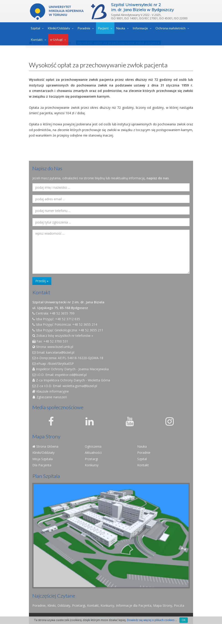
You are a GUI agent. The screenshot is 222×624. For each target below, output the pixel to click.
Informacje (140, 28)
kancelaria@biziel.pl (60, 352)
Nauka (120, 28)
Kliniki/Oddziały (59, 28)
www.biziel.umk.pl (60, 347)
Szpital (35, 28)
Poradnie (83, 28)
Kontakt (37, 39)
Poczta (179, 605)
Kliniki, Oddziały (58, 605)
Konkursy (91, 465)
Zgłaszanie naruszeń (49, 397)
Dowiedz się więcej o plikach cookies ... (152, 620)
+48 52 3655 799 (62, 313)
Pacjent (103, 28)
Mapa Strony (162, 605)
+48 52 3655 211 (90, 330)
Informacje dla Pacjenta (133, 605)
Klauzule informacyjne (50, 391)
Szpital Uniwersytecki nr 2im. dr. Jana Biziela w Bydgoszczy (142, 7)
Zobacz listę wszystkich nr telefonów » (62, 335)
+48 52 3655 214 (84, 324)
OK (184, 620)
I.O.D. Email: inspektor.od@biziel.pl (59, 375)
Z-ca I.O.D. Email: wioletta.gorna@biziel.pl (64, 386)
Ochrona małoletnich (170, 28)
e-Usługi (56, 39)
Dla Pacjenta (41, 465)
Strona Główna (45, 446)
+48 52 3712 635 (67, 319)
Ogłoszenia (93, 446)
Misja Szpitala (42, 459)
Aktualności (93, 452)
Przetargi (91, 459)
